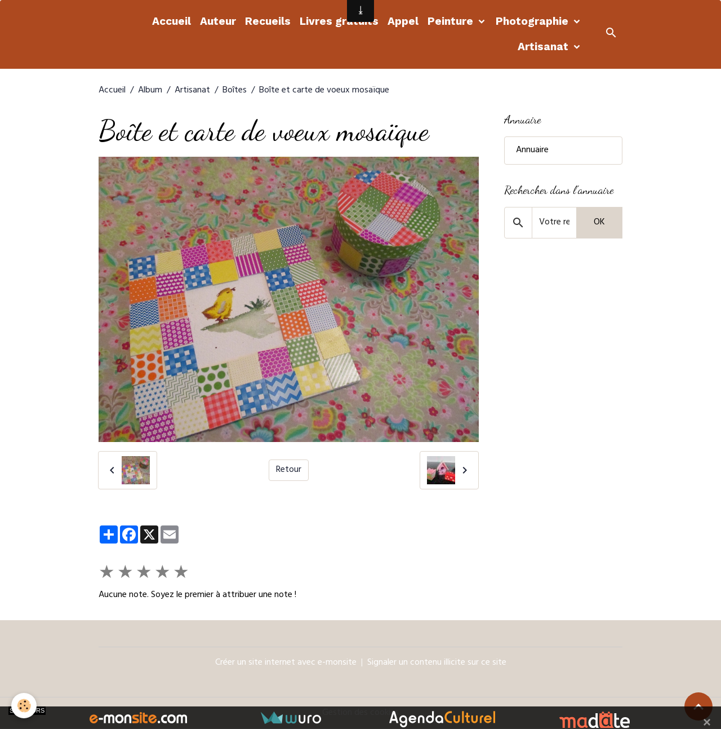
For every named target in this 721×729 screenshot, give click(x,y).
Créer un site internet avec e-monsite (286, 663)
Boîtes (234, 90)
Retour (288, 470)
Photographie (533, 21)
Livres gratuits (339, 21)
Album (150, 90)
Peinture (452, 21)
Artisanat (544, 46)
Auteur (218, 21)
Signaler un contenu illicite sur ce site (436, 663)
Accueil (171, 21)
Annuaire (532, 150)
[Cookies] (24, 705)
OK (599, 222)
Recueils (268, 21)
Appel (403, 21)
